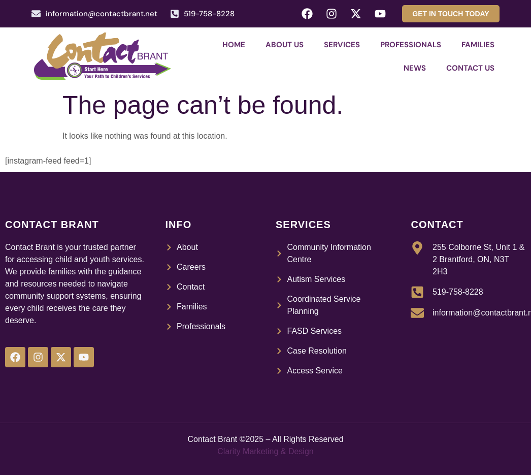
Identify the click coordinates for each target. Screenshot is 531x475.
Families (477, 45)
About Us (285, 45)
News (415, 68)
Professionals (410, 45)
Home (233, 45)
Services (342, 45)
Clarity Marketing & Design (265, 451)
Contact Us (470, 68)
